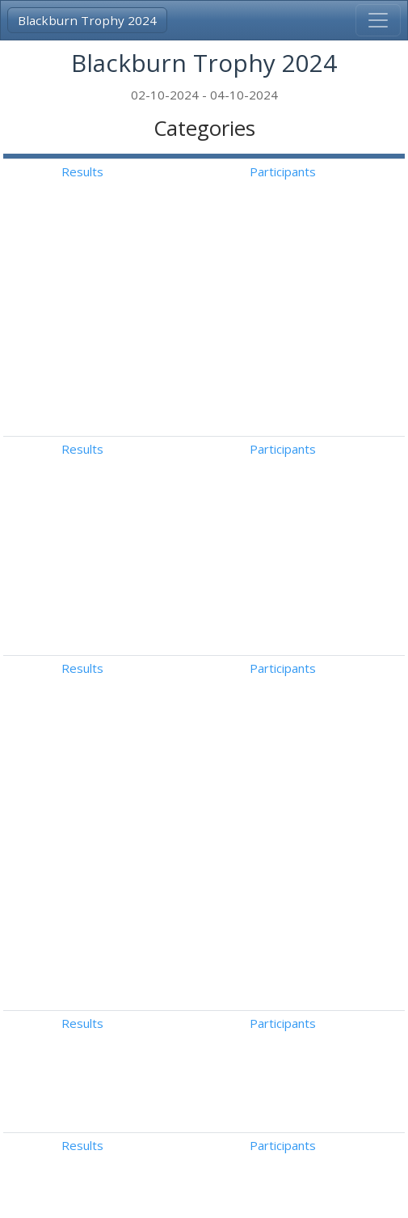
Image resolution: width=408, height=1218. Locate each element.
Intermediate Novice (101, 438)
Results (314, 171)
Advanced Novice (92, 501)
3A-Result (94, 1174)
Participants (371, 171)
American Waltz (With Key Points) (362, 457)
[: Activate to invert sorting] (147, 156)
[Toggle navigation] (378, 20)
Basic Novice (79, 375)
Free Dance (361, 780)
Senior (61, 962)
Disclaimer (194, 1192)
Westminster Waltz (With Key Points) (366, 520)
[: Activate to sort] (314, 156)
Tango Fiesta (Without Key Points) (366, 394)
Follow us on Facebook (296, 1192)
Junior (59, 916)
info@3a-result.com (102, 1192)
